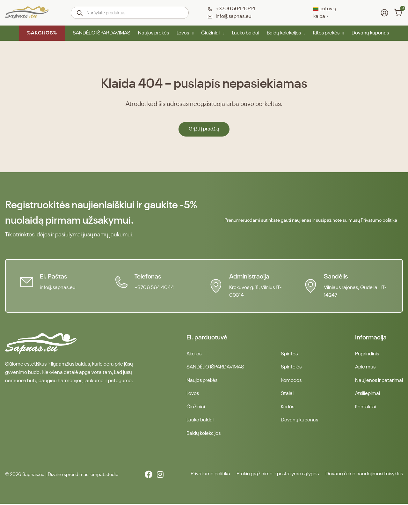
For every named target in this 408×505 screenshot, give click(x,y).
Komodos (291, 380)
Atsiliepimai (367, 394)
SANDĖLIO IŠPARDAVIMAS (101, 33)
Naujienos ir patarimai (379, 380)
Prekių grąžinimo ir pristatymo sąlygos (277, 475)
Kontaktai (365, 407)
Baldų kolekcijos (286, 33)
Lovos (185, 33)
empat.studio (104, 475)
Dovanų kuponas (370, 33)
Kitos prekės (328, 33)
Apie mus (365, 367)
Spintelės (291, 367)
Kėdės (287, 407)
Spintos (289, 354)
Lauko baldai (245, 33)
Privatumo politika (379, 220)
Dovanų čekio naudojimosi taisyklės (364, 475)
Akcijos (193, 354)
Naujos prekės (153, 33)
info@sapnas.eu (58, 287)
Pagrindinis (367, 354)
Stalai (287, 394)
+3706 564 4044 (154, 287)
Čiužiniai (212, 33)
